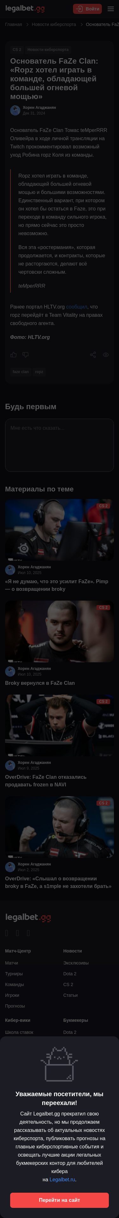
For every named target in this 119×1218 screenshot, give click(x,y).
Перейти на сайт (59, 1200)
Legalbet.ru (62, 1179)
